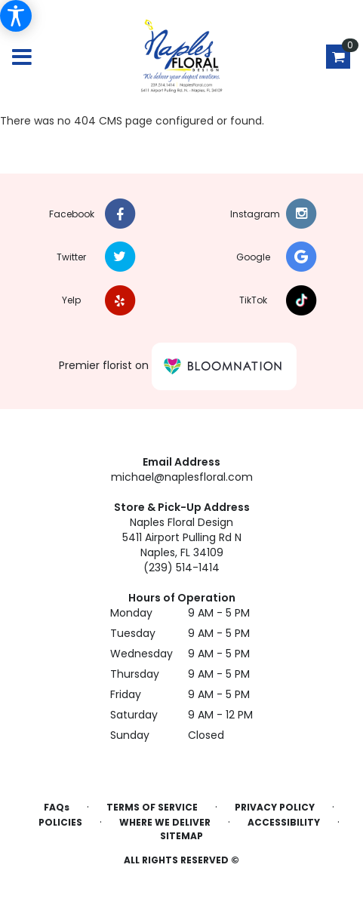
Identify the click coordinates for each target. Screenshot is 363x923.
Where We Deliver (165, 822)
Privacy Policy (275, 807)
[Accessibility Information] (16, 16)
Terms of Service (152, 807)
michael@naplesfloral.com (182, 477)
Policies (60, 822)
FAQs (56, 807)
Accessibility (284, 822)
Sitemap (181, 835)
